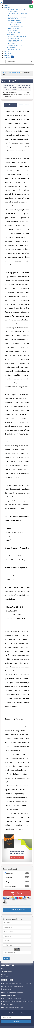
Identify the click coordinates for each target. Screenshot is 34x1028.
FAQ (2, 968)
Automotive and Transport (18, 13)
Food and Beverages (15, 26)
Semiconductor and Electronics (14, 46)
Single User (9, 873)
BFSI (9, 15)
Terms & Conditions (6, 971)
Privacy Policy (5, 977)
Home (6, 5)
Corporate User (10, 882)
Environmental (13, 24)
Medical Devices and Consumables (15, 41)
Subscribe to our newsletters (16, 1013)
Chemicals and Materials (17, 17)
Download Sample (17, 857)
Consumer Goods (14, 21)
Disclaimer (4, 974)
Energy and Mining (14, 23)
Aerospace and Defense (16, 9)
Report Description (10, 105)
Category (7, 7)
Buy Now (17, 893)
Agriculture (12, 11)
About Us (7, 53)
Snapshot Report (11, 886)
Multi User (9, 877)
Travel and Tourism (15, 49)
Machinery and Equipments (17, 36)
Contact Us (8, 55)
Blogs (6, 51)
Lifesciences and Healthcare (13, 33)
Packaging (12, 44)
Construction (13, 19)
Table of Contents (24, 105)
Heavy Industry (13, 28)
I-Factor (9, 57)
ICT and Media (12, 30)
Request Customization (17, 909)
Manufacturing (13, 38)
